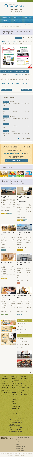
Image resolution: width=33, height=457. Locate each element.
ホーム (27, 20)
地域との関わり (5, 387)
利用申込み (6, 20)
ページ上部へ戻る (28, 372)
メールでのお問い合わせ (21, 1)
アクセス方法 (25, 383)
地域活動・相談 (23, 329)
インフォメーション (13, 24)
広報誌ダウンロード (6, 390)
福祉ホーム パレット (7, 262)
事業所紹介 (21, 339)
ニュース (22, 24)
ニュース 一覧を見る (24, 138)
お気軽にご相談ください (16, 9)
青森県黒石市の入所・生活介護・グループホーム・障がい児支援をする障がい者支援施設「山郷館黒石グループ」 (16, 5)
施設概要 (16, 17)
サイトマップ (25, 394)
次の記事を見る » (27, 89)
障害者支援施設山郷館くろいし (14, 153)
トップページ (5, 24)
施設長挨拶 (4, 381)
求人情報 (21, 347)
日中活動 (21, 326)
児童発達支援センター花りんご (23, 263)
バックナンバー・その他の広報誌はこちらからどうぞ (16, 83)
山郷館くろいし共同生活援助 (24, 233)
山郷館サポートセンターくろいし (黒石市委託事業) (16, 405)
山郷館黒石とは (6, 17)
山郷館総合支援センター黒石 (8, 41)
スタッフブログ (26, 381)
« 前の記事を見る (6, 89)
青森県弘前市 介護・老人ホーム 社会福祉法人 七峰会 (29, 1)
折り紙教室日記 (19, 74)
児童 (19, 332)
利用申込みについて (6, 388)
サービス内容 (27, 17)
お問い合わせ (25, 385)
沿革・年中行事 (23, 341)
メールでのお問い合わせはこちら (17, 160)
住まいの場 (21, 323)
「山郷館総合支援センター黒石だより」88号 (15, 71)
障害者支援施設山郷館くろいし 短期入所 (24, 199)
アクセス (16, 20)
